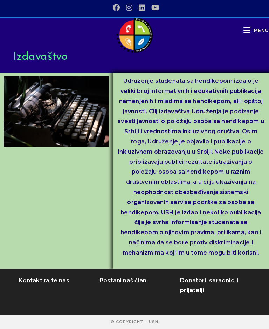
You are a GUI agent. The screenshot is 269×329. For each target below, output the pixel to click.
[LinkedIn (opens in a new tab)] (142, 7)
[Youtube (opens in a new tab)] (153, 7)
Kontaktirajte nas (44, 280)
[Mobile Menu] (256, 30)
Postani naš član (122, 280)
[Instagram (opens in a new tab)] (129, 7)
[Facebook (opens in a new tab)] (116, 7)
